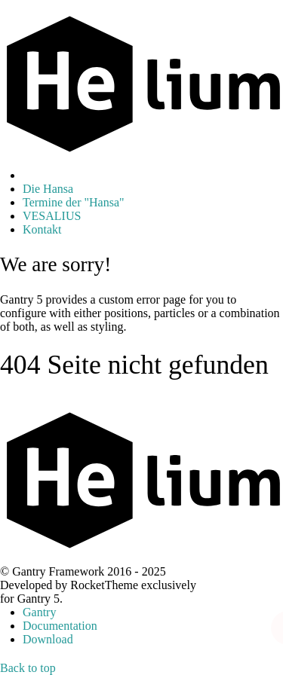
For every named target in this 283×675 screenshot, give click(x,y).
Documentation (60, 625)
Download (48, 639)
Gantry (39, 612)
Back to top (28, 667)
